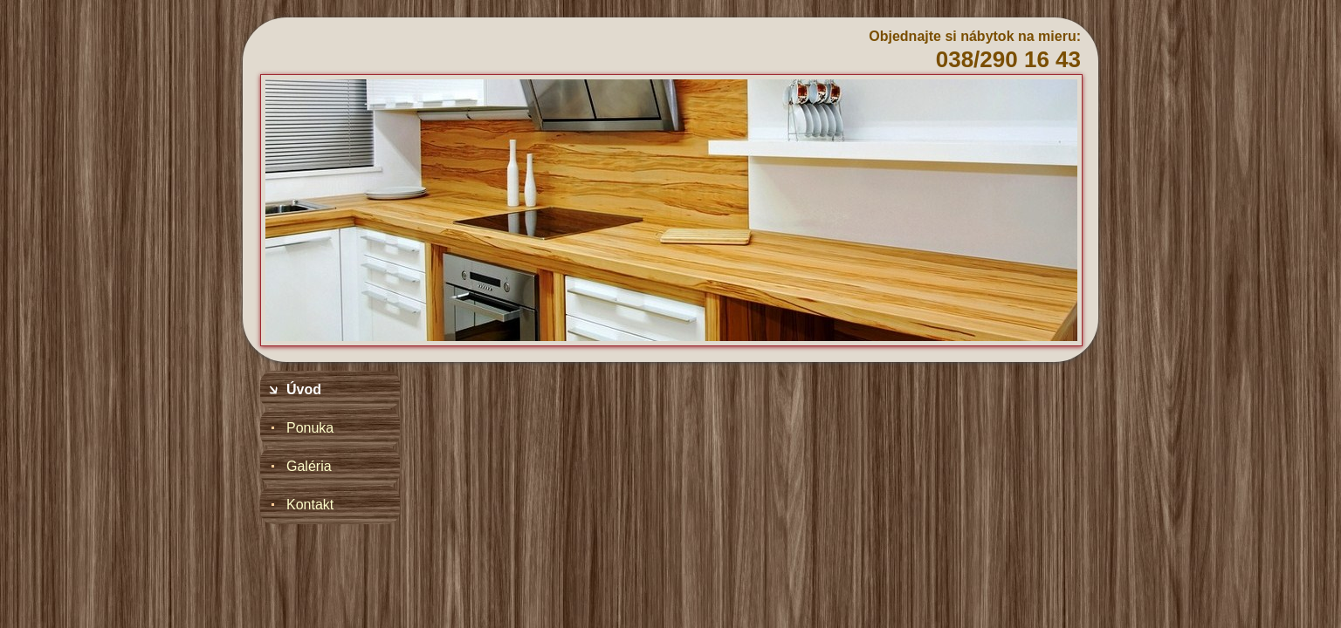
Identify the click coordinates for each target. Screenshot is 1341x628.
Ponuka (310, 427)
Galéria (309, 466)
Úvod (303, 389)
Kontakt (310, 504)
